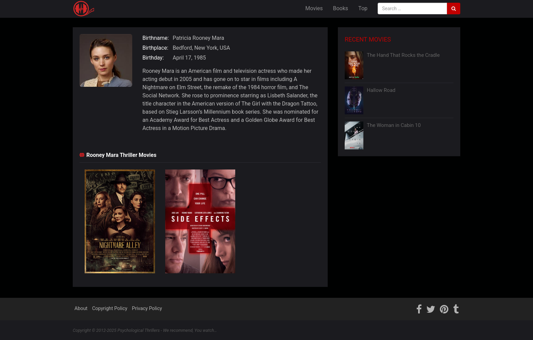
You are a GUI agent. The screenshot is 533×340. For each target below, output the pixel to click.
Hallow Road (381, 90)
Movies (314, 8)
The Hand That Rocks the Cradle (403, 55)
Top (362, 8)
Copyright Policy (109, 308)
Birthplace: (155, 48)
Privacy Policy (147, 308)
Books (340, 8)
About (80, 308)
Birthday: (153, 57)
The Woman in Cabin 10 (394, 125)
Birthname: (155, 38)
